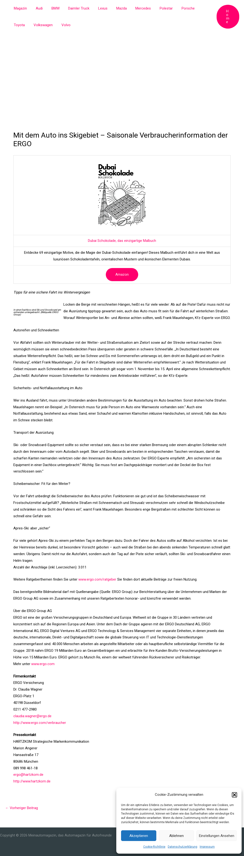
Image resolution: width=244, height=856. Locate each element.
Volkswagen (22, 25)
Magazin (19, 8)
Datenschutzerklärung (182, 846)
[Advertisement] (122, 69)
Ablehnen (176, 836)
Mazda (112, 8)
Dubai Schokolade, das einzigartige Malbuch (122, 241)
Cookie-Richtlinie (154, 846)
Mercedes (133, 8)
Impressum (207, 846)
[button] (234, 794)
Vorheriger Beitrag (21, 808)
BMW (51, 8)
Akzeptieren (138, 836)
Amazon (122, 274)
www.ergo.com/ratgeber (97, 579)
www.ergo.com (43, 664)
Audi (36, 8)
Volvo (43, 25)
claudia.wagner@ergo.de (32, 716)
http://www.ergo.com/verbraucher (39, 723)
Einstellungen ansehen (216, 836)
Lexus (95, 8)
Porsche (174, 8)
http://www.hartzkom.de (32, 781)
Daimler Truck (73, 8)
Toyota (193, 8)
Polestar (154, 8)
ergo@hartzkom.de (28, 774)
